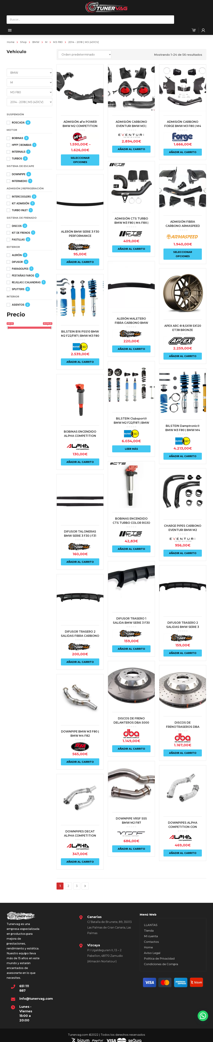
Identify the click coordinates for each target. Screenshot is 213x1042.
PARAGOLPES (20, 269)
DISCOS (17, 226)
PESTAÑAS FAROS (23, 275)
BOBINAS (17, 138)
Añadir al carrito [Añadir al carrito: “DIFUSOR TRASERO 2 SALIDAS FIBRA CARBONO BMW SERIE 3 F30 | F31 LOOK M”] (80, 658)
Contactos (151, 941)
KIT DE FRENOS (21, 233)
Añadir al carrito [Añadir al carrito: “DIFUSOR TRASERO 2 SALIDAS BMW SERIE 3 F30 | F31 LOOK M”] (181, 650)
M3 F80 (58, 42)
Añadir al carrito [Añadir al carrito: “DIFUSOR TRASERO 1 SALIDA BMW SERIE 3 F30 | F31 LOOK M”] (131, 645)
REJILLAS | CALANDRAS (26, 282)
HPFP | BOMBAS (21, 145)
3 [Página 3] (77, 886)
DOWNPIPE (18, 174)
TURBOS (17, 158)
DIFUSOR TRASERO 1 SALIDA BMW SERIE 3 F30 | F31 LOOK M (130, 620)
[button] (203, 1016)
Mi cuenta (151, 936)
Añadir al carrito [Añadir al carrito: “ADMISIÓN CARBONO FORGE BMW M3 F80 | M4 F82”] (181, 152)
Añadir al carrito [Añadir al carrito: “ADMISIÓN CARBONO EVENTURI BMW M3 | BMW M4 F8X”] (131, 149)
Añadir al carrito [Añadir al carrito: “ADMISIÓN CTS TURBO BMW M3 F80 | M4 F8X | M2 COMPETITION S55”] (131, 248)
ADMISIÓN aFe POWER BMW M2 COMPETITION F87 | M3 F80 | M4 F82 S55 (80, 126)
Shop (23, 42)
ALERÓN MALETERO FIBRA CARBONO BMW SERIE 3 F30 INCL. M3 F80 (131, 322)
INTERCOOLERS (21, 196)
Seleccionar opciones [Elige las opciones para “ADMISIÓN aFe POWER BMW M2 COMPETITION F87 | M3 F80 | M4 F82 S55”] (80, 160)
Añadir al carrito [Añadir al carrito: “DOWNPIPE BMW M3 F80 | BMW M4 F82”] (80, 758)
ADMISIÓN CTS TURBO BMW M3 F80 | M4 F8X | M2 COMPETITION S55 (131, 222)
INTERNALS (18, 152)
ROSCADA (18, 122)
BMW (35, 42)
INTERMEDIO (19, 181)
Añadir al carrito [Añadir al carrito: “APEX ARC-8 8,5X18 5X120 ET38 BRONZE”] (181, 354)
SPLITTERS (18, 289)
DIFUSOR (17, 262)
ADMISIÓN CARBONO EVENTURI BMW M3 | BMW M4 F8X (131, 126)
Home (10, 42)
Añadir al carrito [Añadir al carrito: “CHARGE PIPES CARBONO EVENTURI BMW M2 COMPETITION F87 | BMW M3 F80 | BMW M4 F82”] (181, 550)
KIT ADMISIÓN (20, 203)
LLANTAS (150, 925)
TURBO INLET (20, 210)
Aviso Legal (152, 953)
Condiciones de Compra (161, 964)
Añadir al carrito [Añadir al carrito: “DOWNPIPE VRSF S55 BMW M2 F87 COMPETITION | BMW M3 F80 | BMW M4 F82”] (131, 844)
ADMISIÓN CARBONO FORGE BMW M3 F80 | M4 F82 (181, 126)
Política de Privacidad (159, 958)
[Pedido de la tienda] (84, 54)
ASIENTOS (18, 305)
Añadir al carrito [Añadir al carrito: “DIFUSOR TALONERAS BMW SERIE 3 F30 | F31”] (80, 559)
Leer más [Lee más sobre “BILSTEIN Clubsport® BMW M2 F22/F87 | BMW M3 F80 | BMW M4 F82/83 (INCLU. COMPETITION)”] (130, 447)
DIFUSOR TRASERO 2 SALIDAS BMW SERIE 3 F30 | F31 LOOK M (181, 624)
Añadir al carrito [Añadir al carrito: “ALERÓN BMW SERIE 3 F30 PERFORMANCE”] (80, 261)
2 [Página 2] (68, 886)
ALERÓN (17, 255)
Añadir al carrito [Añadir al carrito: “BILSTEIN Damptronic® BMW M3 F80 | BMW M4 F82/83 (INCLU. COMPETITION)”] (181, 454)
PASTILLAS (18, 239)
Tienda (149, 930)
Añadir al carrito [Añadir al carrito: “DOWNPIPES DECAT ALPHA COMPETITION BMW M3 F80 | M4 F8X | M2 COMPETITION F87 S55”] (80, 857)
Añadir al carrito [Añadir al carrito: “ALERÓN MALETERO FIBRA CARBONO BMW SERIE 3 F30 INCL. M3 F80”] (131, 347)
